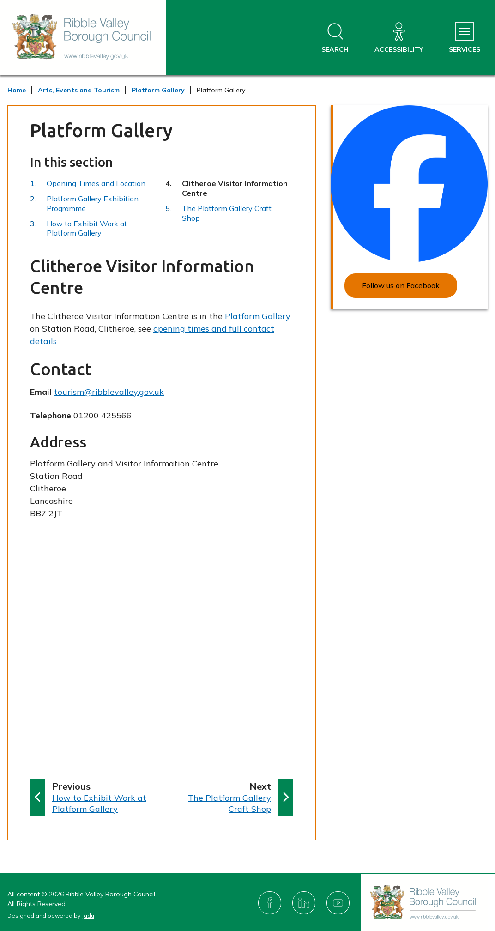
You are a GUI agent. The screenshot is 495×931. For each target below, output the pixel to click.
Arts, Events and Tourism (79, 90)
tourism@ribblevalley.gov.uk (109, 392)
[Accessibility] (398, 38)
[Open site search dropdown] (335, 38)
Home (16, 90)
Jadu (88, 915)
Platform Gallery (158, 90)
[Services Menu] (464, 38)
